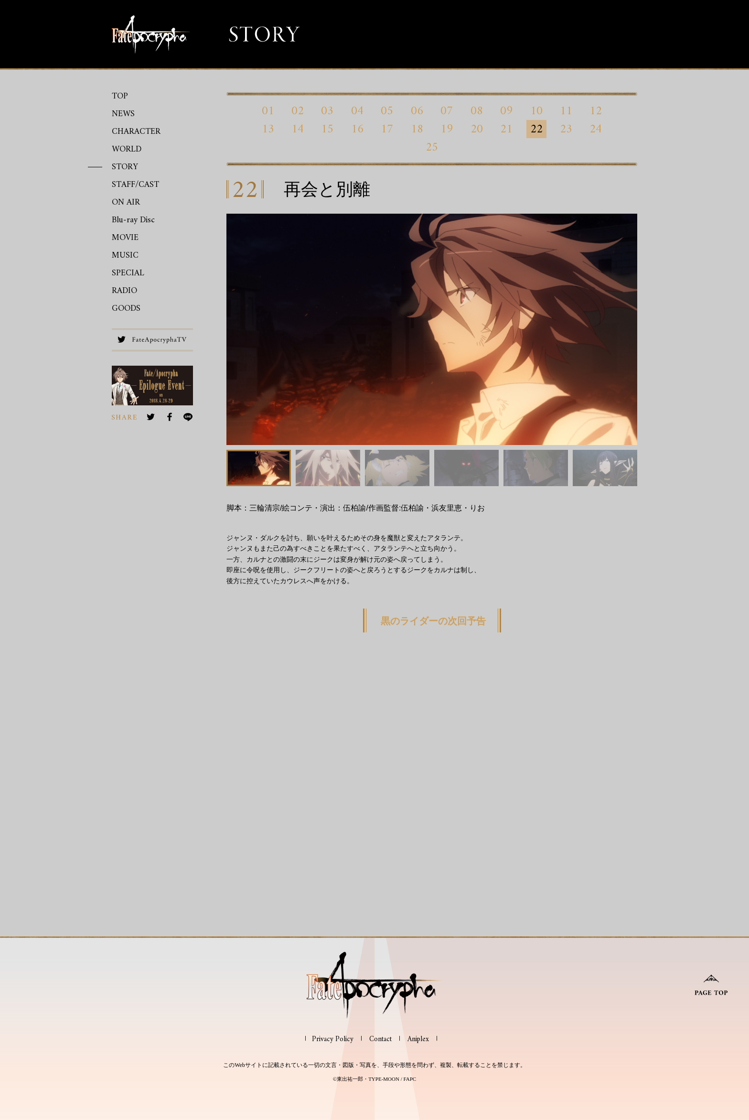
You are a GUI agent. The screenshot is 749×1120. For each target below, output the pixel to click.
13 (268, 129)
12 (595, 111)
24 (595, 129)
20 (477, 129)
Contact (380, 1039)
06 (417, 111)
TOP (120, 96)
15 (327, 129)
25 (432, 147)
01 (268, 111)
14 (297, 129)
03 (327, 111)
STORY (125, 167)
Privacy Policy (332, 1039)
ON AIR (126, 202)
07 (446, 111)
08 (477, 111)
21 (506, 129)
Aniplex (418, 1039)
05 (387, 111)
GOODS (126, 308)
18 (417, 129)
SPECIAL (128, 273)
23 (566, 129)
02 (297, 111)
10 (536, 111)
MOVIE (125, 237)
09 (506, 111)
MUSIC (125, 255)
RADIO (124, 290)
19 (446, 129)
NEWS (123, 114)
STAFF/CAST (135, 184)
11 (566, 111)
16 (357, 129)
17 (387, 129)
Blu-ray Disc (133, 220)
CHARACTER (136, 131)
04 (357, 111)
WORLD (126, 149)
